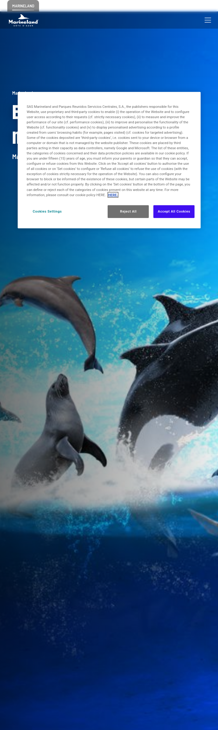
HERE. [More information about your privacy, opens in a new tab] (113, 194)
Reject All (128, 211)
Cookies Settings (47, 211)
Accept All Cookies (174, 211)
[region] (109, 160)
